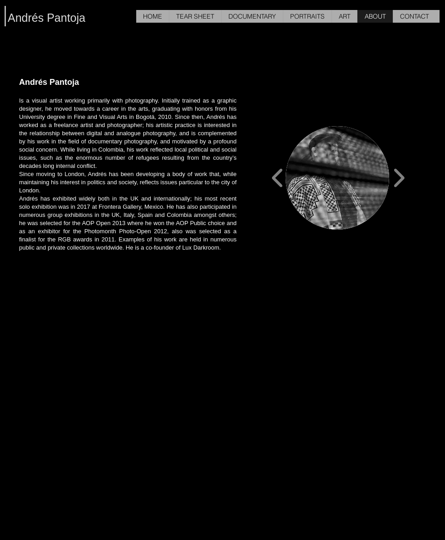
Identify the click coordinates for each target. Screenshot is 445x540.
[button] (337, 178)
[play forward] (399, 178)
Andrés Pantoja (46, 17)
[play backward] (277, 178)
